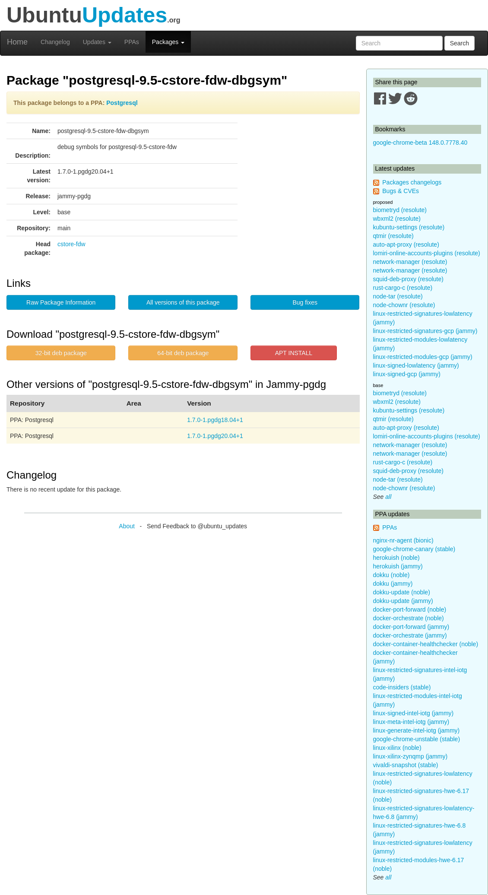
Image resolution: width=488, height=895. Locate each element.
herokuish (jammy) (398, 566)
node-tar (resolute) (398, 296)
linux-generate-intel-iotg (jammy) (416, 730)
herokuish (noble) (396, 557)
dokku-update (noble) (401, 592)
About (127, 526)
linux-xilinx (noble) (397, 747)
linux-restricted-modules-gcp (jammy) (422, 356)
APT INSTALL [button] (294, 352)
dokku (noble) (391, 574)
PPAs (131, 41)
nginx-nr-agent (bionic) (403, 540)
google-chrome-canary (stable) (414, 549)
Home (17, 42)
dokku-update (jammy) (403, 600)
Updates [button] (97, 41)
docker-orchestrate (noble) (408, 618)
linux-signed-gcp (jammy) (406, 374)
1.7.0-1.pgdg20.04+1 (215, 435)
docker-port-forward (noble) (410, 609)
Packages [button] (168, 41)
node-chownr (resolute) (404, 305)
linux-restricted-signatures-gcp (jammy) (425, 330)
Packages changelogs (411, 182)
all (388, 496)
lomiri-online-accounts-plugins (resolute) (426, 253)
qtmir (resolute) (393, 235)
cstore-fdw (71, 244)
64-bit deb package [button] (183, 352)
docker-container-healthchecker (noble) (425, 644)
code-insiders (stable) (402, 687)
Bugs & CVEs (400, 190)
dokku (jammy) (393, 583)
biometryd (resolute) (400, 209)
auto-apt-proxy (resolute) (406, 244)
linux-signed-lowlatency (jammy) (416, 365)
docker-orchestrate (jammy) (410, 635)
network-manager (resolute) (410, 261)
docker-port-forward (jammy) (411, 626)
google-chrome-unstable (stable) (416, 739)
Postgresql (121, 102)
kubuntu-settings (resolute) (409, 227)
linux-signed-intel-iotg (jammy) (413, 713)
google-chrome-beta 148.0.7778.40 (420, 142)
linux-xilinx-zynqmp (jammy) (410, 756)
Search (459, 43)
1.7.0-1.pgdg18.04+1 (215, 419)
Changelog (55, 41)
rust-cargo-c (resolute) (403, 287)
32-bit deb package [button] (61, 352)
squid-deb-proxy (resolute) (408, 279)
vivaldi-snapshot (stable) (405, 765)
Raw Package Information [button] (60, 302)
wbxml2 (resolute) (397, 218)
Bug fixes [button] (304, 302)
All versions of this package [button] (183, 302)
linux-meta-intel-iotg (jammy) (411, 721)
